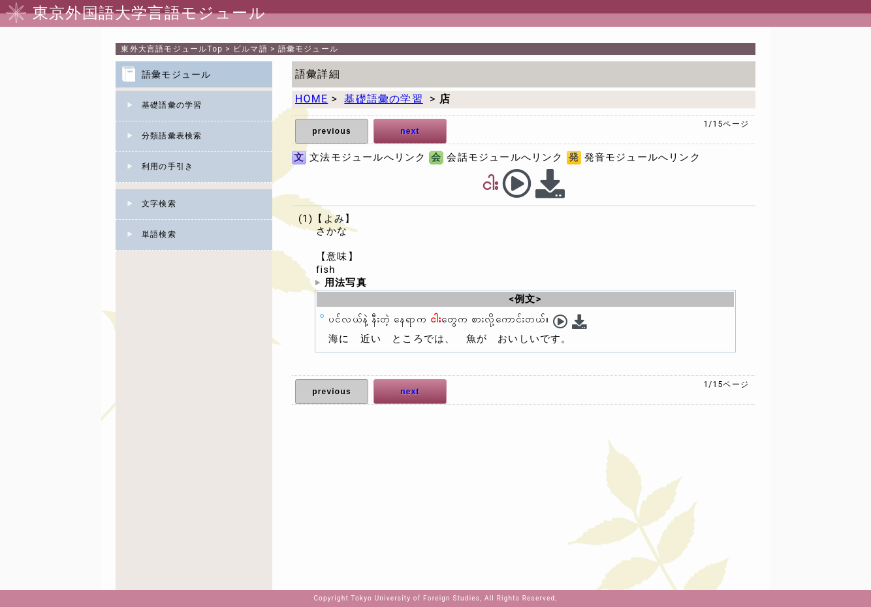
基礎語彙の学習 (172, 105)
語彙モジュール (308, 49)
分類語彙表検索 (172, 135)
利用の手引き (167, 166)
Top (172, 49)
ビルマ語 (250, 49)
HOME (311, 99)
